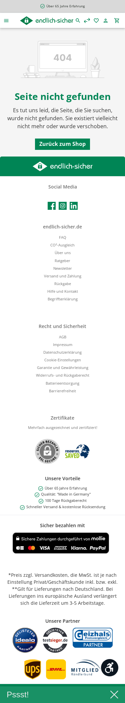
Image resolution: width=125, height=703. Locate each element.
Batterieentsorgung (62, 383)
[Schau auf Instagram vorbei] (63, 206)
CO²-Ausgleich (62, 244)
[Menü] (6, 20)
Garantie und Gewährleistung (62, 367)
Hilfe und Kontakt (62, 291)
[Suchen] (78, 20)
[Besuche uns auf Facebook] (52, 206)
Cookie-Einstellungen (62, 359)
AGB (62, 336)
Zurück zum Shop (62, 144)
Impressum (62, 344)
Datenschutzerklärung (62, 352)
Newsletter (62, 268)
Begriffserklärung (63, 298)
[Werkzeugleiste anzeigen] (109, 667)
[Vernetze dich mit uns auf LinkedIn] (74, 206)
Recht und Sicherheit (62, 326)
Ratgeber (62, 260)
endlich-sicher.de (62, 226)
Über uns (63, 252)
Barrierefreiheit (62, 390)
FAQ (62, 237)
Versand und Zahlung (62, 275)
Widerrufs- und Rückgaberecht (62, 375)
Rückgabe (62, 283)
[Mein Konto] (107, 20)
